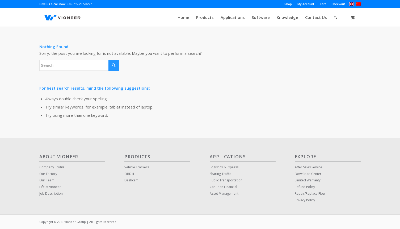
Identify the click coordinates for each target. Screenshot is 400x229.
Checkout (338, 4)
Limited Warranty (308, 180)
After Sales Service (308, 167)
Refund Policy (305, 187)
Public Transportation (226, 180)
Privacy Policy (305, 200)
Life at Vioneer (50, 187)
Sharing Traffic (220, 174)
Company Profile (52, 167)
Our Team (46, 180)
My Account (305, 4)
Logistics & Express (224, 167)
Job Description (51, 193)
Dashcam (131, 180)
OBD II (129, 174)
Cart (323, 4)
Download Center (308, 174)
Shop (288, 4)
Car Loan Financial (223, 187)
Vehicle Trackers (136, 167)
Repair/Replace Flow (310, 193)
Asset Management (224, 193)
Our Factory (48, 174)
